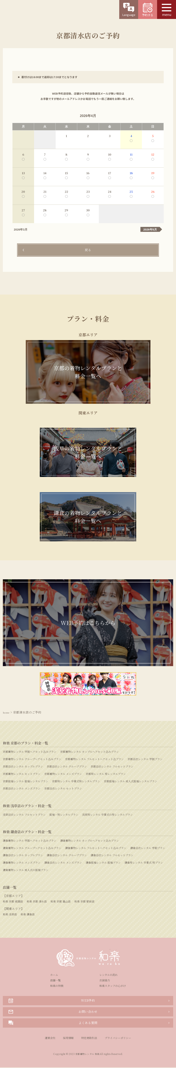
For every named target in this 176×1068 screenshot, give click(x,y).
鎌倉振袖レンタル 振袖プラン (103, 863)
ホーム (54, 975)
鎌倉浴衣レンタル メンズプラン (63, 863)
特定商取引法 (89, 1038)
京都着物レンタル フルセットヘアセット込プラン (94, 759)
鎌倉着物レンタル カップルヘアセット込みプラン (89, 841)
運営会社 (50, 1038)
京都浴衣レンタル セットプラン (63, 789)
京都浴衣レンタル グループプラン (67, 767)
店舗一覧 (55, 981)
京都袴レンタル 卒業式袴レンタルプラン (76, 782)
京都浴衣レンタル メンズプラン (21, 789)
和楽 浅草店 (10, 915)
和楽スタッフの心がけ (112, 986)
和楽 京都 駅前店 (84, 902)
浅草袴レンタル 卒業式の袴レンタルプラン (107, 815)
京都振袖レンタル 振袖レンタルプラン (25, 782)
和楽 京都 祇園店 (13, 902)
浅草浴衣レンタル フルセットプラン (24, 815)
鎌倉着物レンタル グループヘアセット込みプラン (32, 848)
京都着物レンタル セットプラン (21, 774)
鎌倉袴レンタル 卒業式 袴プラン (144, 863)
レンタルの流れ (108, 975)
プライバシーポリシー (118, 1038)
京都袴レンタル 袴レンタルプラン (106, 774)
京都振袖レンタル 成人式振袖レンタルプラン (130, 782)
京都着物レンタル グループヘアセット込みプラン (32, 759)
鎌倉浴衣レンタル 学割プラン (147, 848)
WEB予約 (52, 1001)
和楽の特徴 (56, 986)
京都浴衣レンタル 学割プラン (145, 759)
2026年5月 (150, 229)
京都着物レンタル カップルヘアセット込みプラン (89, 752)
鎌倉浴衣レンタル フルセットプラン (112, 856)
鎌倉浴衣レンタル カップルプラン (23, 856)
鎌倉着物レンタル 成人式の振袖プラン (25, 870)
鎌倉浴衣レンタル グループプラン (67, 856)
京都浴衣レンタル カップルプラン (23, 767)
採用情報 (68, 1038)
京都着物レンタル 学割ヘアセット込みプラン (29, 752)
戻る (87, 250)
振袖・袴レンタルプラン (63, 815)
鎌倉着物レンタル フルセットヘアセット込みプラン (95, 848)
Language (128, 10)
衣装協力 (104, 981)
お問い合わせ (53, 1012)
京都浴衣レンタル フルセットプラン (112, 767)
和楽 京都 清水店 (37, 902)
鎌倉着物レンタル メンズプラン (21, 863)
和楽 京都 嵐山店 (61, 902)
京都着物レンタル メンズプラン (63, 774)
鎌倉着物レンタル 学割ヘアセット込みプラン (29, 841)
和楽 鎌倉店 (28, 915)
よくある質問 (53, 1023)
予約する (147, 10)
